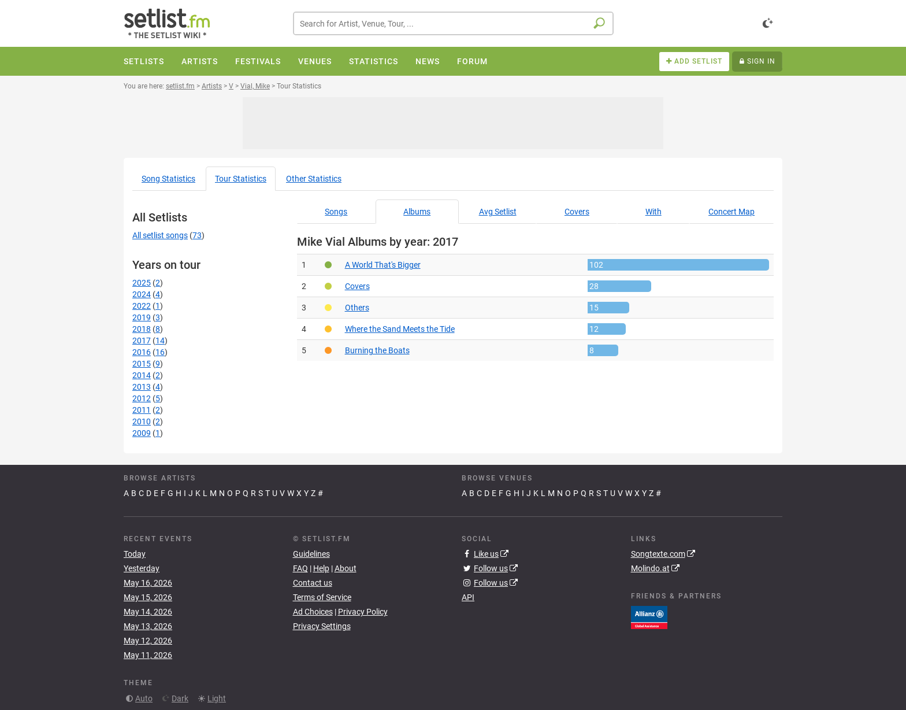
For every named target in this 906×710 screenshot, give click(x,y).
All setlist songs (160, 235)
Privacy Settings (322, 626)
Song (168, 178)
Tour (240, 178)
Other (313, 178)
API (468, 597)
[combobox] (453, 23)
